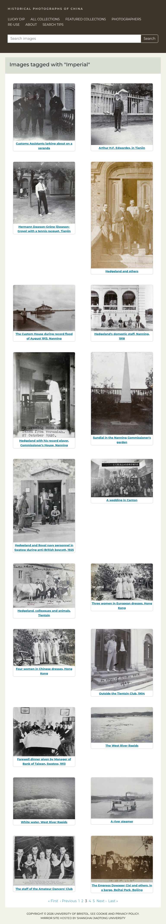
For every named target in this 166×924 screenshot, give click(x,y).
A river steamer (122, 821)
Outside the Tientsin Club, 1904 (122, 693)
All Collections (45, 19)
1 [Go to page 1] (79, 901)
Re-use (14, 25)
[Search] (74, 39)
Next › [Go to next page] (101, 901)
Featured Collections (85, 19)
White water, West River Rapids (44, 822)
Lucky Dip (16, 19)
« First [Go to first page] (53, 901)
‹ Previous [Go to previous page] (68, 901)
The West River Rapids (122, 745)
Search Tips (53, 25)
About (31, 25)
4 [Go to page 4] (90, 901)
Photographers (126, 19)
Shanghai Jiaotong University (101, 918)
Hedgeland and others (121, 271)
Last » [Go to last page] (113, 901)
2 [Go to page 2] (82, 901)
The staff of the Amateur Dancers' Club (44, 889)
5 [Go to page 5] (94, 901)
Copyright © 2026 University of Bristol (58, 913)
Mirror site (50, 918)
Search (149, 39)
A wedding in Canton (121, 500)
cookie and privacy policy (117, 913)
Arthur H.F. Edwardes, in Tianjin (122, 148)
